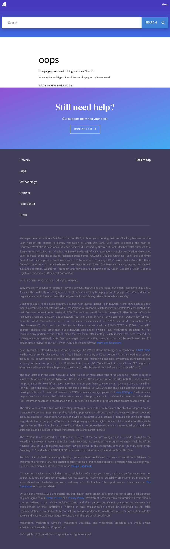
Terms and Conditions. (109, 343)
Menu (165, 4)
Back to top (143, 160)
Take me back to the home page (56, 85)
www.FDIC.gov (124, 392)
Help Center (27, 204)
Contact (25, 193)
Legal (23, 171)
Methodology (28, 182)
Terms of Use (54, 498)
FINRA (140, 350)
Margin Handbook (81, 466)
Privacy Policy (76, 498)
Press (23, 215)
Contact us (85, 129)
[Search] (72, 22)
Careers (25, 160)
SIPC (147, 350)
